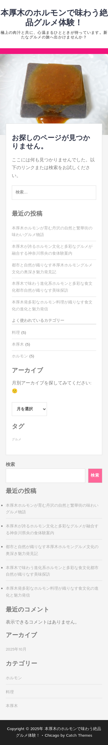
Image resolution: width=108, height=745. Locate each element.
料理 (16, 333)
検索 (10, 464)
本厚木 (18, 344)
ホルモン (20, 356)
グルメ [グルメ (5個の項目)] (16, 439)
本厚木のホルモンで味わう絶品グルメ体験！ (54, 18)
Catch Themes (79, 735)
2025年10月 (16, 649)
